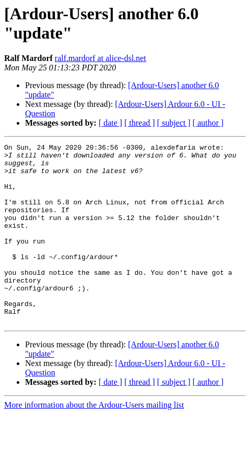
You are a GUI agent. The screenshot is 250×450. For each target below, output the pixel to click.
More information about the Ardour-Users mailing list (94, 440)
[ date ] (110, 122)
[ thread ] (139, 122)
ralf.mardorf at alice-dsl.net (100, 58)
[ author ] (208, 122)
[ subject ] (174, 122)
